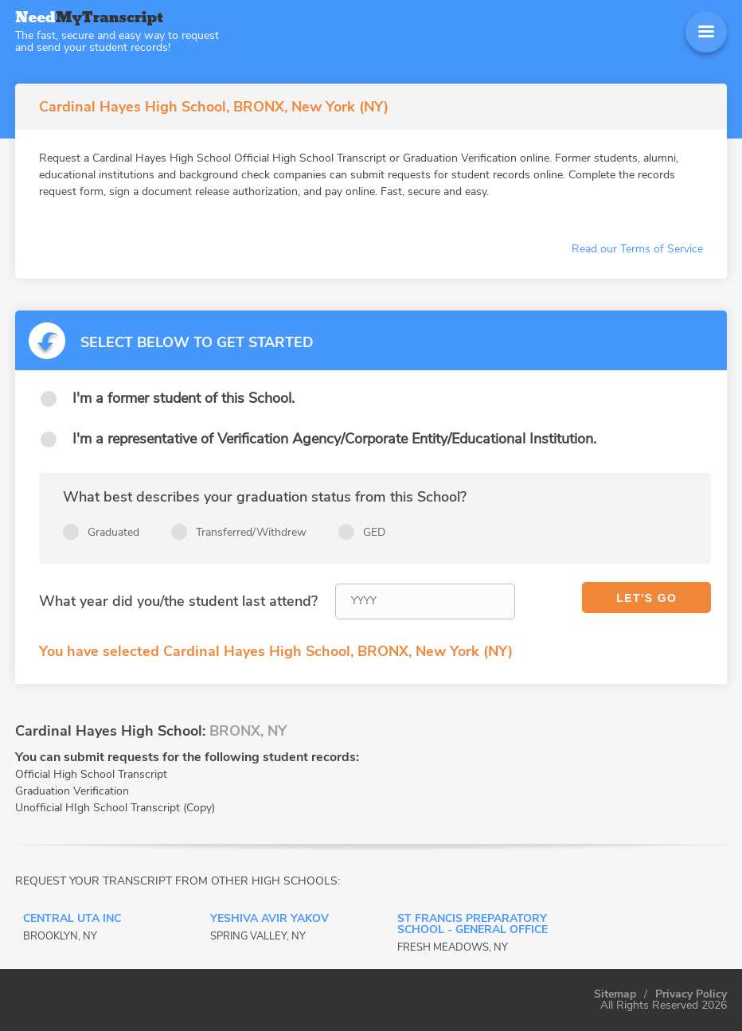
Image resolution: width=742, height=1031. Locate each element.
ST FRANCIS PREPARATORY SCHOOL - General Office (472, 925)
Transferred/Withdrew (251, 532)
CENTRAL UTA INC (72, 919)
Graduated (113, 532)
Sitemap (615, 994)
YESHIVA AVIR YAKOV (269, 919)
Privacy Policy (691, 994)
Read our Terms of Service (637, 248)
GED (374, 532)
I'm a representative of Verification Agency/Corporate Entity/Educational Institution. (334, 438)
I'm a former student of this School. (183, 398)
